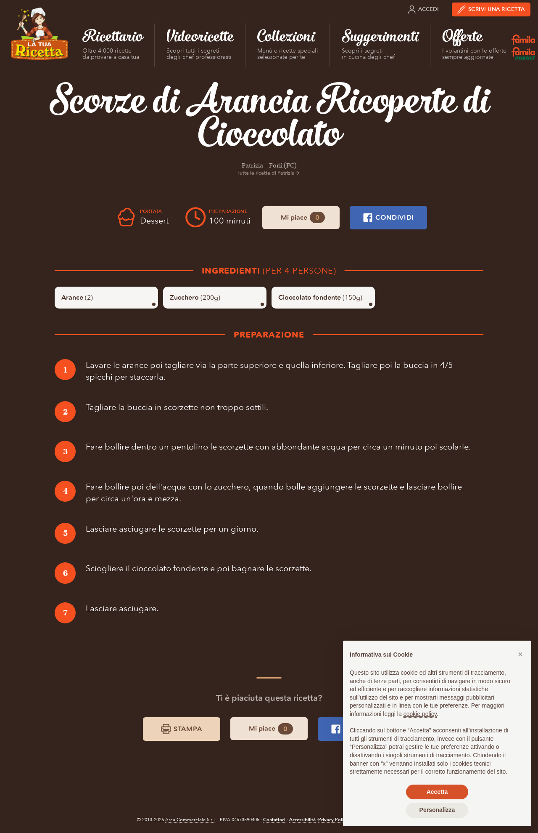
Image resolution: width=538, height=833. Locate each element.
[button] (520, 654)
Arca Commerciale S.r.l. (190, 819)
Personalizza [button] (437, 809)
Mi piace (303, 217)
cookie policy (420, 714)
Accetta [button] (437, 791)
